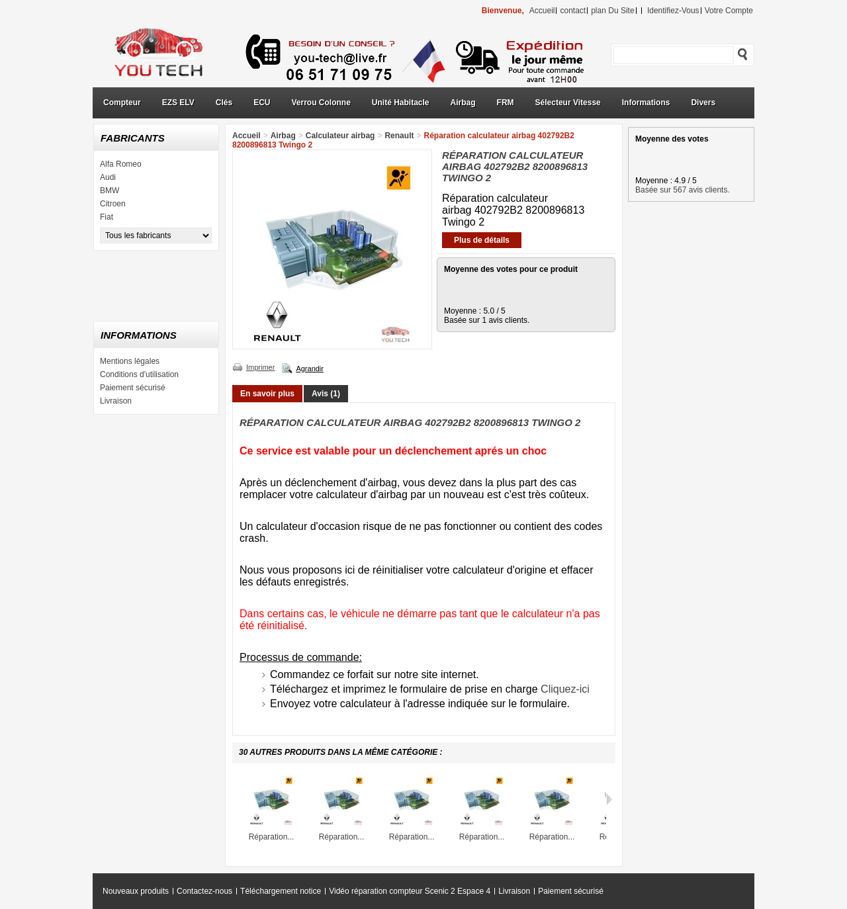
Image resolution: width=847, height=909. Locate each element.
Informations (646, 102)
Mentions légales (129, 361)
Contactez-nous (204, 891)
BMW (109, 190)
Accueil (246, 135)
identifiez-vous (673, 10)
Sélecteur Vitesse (568, 102)
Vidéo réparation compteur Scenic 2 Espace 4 (409, 891)
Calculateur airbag (340, 135)
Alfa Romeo (121, 164)
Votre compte (729, 10)
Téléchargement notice (280, 891)
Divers (703, 102)
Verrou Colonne (321, 102)
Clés (224, 102)
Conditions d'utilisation (139, 374)
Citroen (113, 203)
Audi (108, 177)
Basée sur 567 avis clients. (682, 190)
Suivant (609, 799)
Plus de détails (482, 240)
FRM (505, 102)
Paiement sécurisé (132, 387)
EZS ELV (178, 102)
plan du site (612, 10)
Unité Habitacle (400, 102)
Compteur (122, 102)
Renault (399, 135)
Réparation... (271, 837)
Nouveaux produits (136, 891)
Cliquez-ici (565, 689)
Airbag (463, 102)
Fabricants (133, 138)
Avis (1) (326, 393)
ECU (261, 102)
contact (573, 10)
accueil (542, 10)
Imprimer (260, 367)
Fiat (106, 217)
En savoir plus (267, 393)
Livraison (116, 401)
